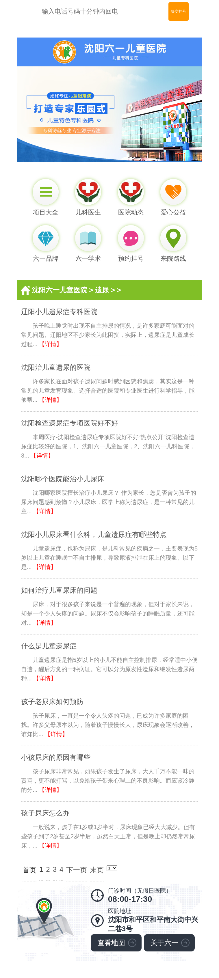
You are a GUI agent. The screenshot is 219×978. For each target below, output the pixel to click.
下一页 (76, 870)
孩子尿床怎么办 (45, 813)
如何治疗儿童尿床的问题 (59, 590)
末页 (97, 870)
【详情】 (50, 344)
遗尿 (102, 290)
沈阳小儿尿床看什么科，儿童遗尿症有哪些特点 (94, 534)
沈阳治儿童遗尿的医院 (55, 367)
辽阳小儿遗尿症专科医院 (59, 312)
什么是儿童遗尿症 (49, 646)
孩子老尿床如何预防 (52, 701)
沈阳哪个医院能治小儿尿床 (62, 479)
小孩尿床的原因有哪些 (55, 757)
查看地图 (111, 943)
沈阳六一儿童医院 (59, 290)
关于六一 (164, 943)
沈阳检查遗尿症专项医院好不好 (69, 423)
